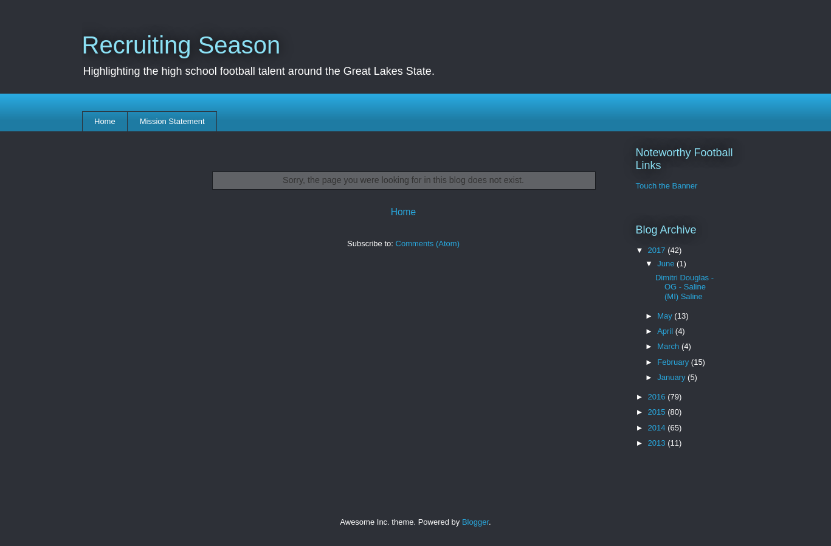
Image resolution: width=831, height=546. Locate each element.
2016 (658, 396)
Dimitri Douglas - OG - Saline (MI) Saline (684, 287)
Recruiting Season (181, 45)
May (665, 315)
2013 (658, 443)
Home (105, 121)
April (666, 331)
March (669, 346)
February (674, 362)
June (667, 263)
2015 (658, 411)
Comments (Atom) (428, 243)
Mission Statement (172, 121)
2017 (658, 250)
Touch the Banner (667, 185)
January (672, 377)
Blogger (475, 522)
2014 (658, 427)
